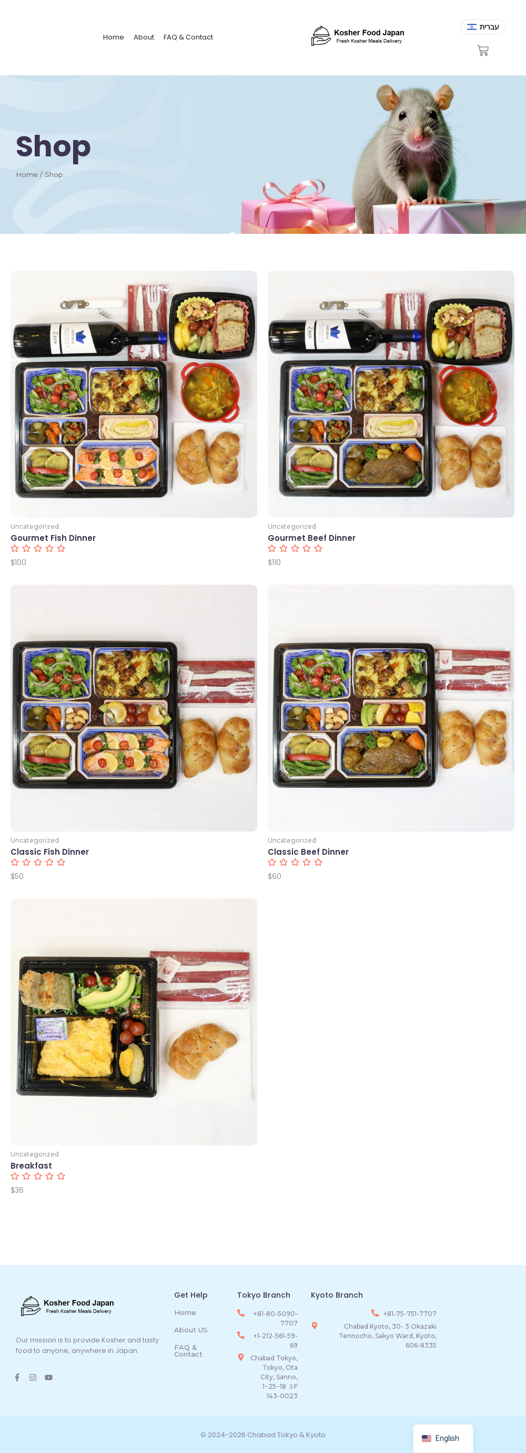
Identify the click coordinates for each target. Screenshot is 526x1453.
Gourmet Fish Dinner (53, 538)
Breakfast (31, 1166)
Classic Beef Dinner (308, 852)
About (144, 37)
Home (113, 37)
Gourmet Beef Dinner (312, 538)
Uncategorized (35, 526)
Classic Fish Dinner (50, 852)
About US (191, 1330)
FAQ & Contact (188, 37)
